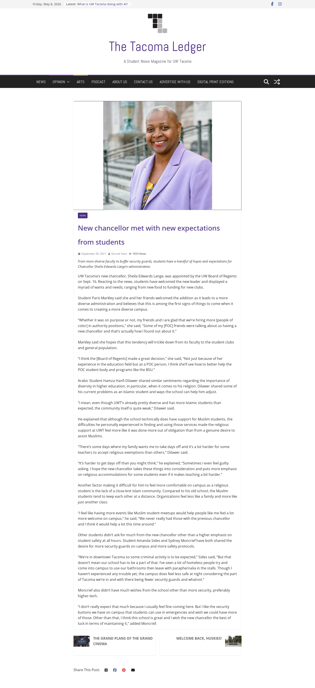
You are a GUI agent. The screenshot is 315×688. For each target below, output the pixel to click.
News (41, 81)
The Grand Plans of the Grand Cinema (123, 641)
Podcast (98, 81)
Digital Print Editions (215, 81)
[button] (67, 82)
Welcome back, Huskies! (199, 638)
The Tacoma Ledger (157, 46)
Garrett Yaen (119, 254)
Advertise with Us (175, 81)
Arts (80, 81)
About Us (119, 81)
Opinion (59, 81)
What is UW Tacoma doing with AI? (102, 4)
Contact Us (143, 81)
